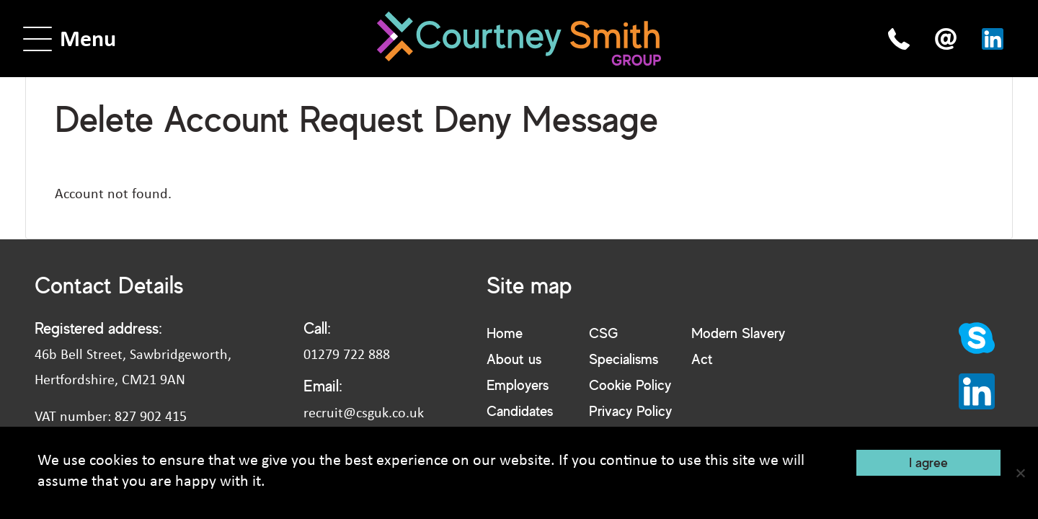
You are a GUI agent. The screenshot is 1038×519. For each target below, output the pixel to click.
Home (505, 333)
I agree (928, 462)
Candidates (520, 411)
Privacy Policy (630, 411)
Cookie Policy (630, 385)
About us (514, 359)
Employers (518, 385)
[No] (1020, 473)
